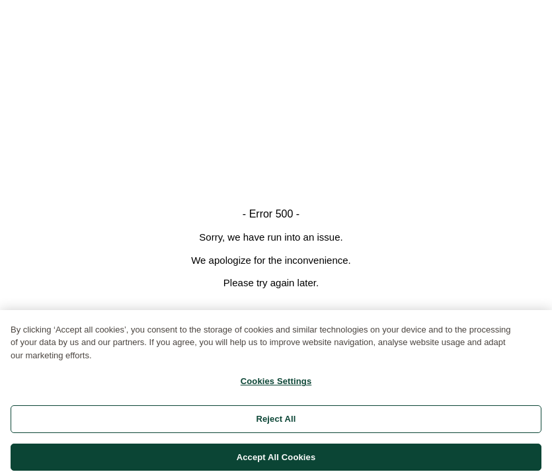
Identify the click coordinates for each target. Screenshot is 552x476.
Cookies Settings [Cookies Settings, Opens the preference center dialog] (276, 384)
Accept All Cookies (276, 459)
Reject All (276, 421)
